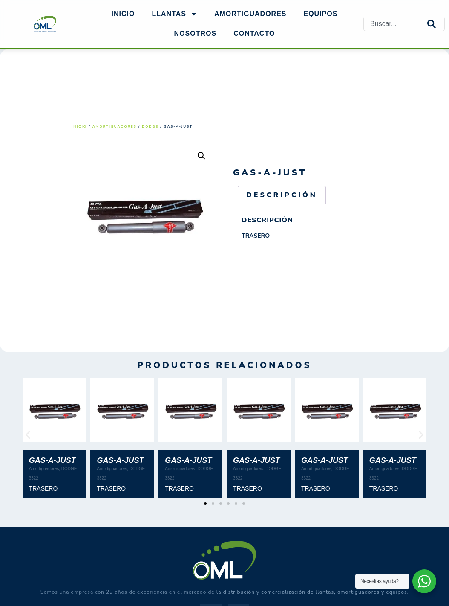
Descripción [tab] (281, 195)
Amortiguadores (114, 126)
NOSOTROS (195, 33)
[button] (201, 156)
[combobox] (395, 24)
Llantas (174, 14)
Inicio (123, 13)
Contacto (254, 33)
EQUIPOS (321, 13)
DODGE (150, 126)
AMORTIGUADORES (250, 13)
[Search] (435, 24)
